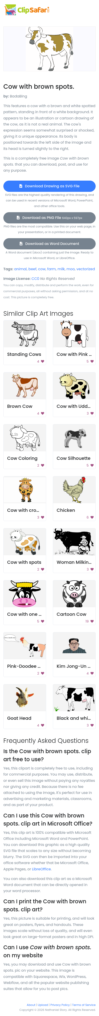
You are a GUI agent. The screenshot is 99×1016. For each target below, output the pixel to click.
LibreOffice (41, 869)
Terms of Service (84, 1005)
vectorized (85, 269)
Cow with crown (25, 510)
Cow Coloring (22, 458)
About (31, 1005)
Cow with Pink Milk (77, 354)
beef (32, 269)
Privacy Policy (60, 1005)
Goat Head (19, 718)
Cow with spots (24, 562)
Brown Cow (19, 406)
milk (61, 269)
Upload (43, 1005)
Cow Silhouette (73, 458)
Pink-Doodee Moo (27, 666)
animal (20, 269)
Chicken (66, 510)
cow (41, 269)
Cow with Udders (76, 406)
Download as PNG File (49, 217)
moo (71, 269)
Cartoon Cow (71, 614)
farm (51, 269)
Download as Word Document (49, 243)
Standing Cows (24, 354)
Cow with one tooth (29, 614)
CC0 (35, 278)
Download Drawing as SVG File (49, 186)
